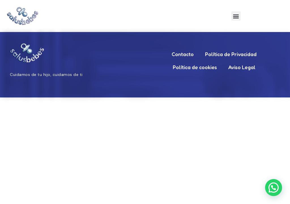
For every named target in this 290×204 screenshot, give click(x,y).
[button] (236, 16)
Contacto (183, 54)
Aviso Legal (241, 67)
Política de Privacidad (231, 54)
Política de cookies (195, 67)
